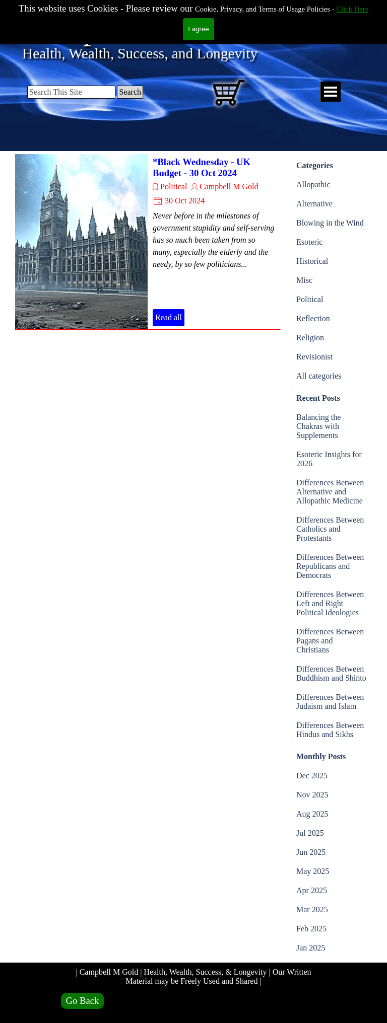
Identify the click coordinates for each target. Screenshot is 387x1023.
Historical (312, 261)
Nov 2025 (312, 794)
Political (173, 186)
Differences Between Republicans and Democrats (330, 566)
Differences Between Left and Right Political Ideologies (330, 603)
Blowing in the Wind (330, 222)
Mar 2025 (312, 909)
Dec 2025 (312, 775)
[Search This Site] (71, 92)
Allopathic (313, 184)
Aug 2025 (312, 814)
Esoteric (309, 242)
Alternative (314, 203)
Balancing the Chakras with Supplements (318, 426)
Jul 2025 (310, 833)
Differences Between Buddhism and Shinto (331, 673)
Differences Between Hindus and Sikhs (330, 730)
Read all (168, 317)
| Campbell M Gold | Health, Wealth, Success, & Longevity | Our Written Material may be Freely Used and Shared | (194, 976)
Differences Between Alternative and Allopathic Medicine (330, 491)
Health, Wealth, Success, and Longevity (139, 53)
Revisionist (314, 356)
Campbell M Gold (229, 186)
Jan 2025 (310, 947)
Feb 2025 (311, 928)
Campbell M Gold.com (171, 28)
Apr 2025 (311, 890)
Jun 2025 (311, 852)
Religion (310, 337)
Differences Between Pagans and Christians (330, 640)
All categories (318, 376)
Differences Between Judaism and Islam (330, 701)
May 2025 (312, 871)
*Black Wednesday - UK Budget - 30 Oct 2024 (201, 167)
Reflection (313, 318)
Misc (304, 280)
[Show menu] (330, 92)
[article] (148, 242)
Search (130, 92)
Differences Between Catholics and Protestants (330, 529)
